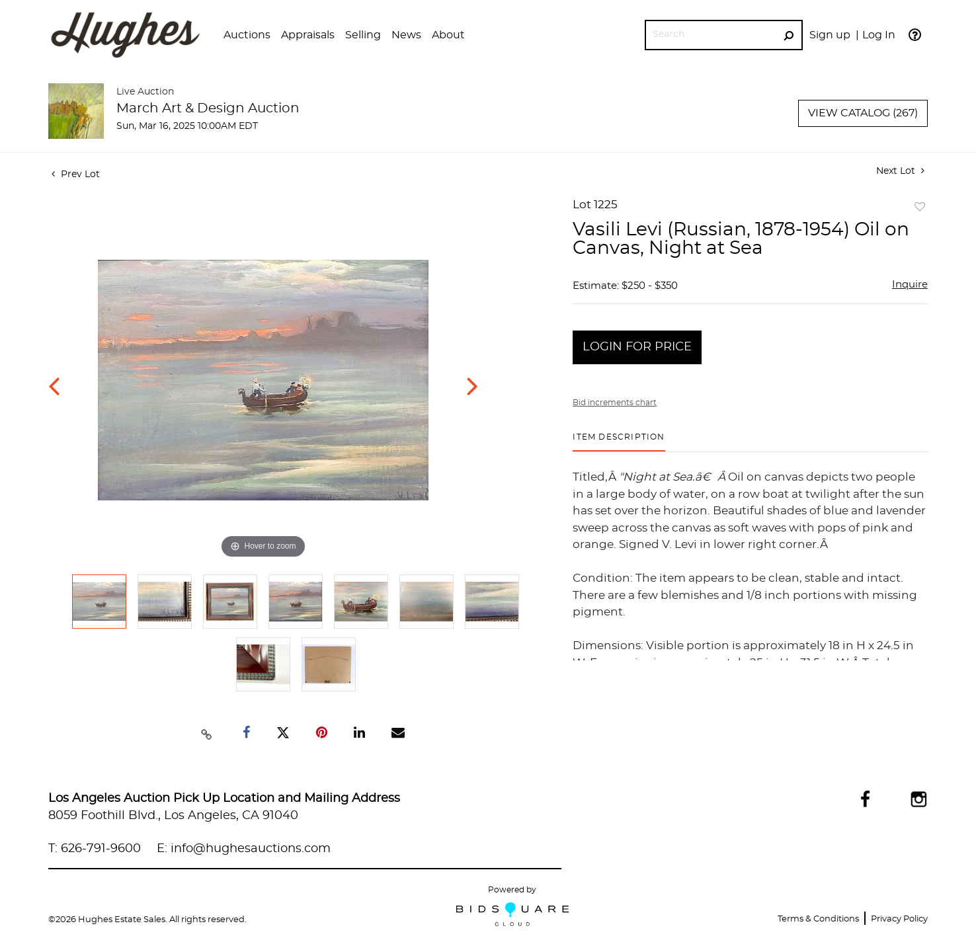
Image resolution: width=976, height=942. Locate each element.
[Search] (711, 34)
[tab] (619, 441)
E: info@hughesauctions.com (244, 849)
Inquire (910, 285)
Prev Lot (76, 174)
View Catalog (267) (863, 113)
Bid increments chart (615, 403)
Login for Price (637, 347)
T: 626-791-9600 (94, 849)
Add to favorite (920, 207)
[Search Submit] (788, 35)
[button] (247, 35)
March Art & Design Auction (208, 108)
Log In (878, 35)
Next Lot (900, 171)
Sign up (829, 35)
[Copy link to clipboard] (206, 733)
